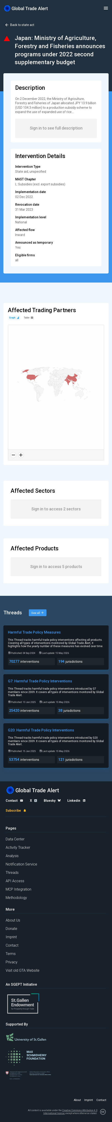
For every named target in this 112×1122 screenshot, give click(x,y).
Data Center (15, 839)
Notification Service (21, 864)
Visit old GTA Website (22, 970)
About (77, 1100)
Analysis (12, 856)
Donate (11, 928)
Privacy (11, 962)
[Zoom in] (21, 455)
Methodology (16, 898)
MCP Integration (18, 889)
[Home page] (26, 8)
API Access (15, 881)
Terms (11, 954)
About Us (13, 920)
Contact (12, 945)
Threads (12, 872)
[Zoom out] (13, 455)
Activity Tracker (18, 847)
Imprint (11, 937)
